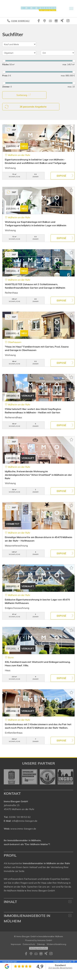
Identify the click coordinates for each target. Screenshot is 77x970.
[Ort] (58, 52)
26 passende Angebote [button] (25, 106)
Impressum (16, 944)
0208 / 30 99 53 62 (19, 817)
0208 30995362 (20, 20)
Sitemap (41, 944)
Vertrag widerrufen (38, 948)
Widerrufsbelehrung (56, 944)
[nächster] (69, 777)
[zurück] (7, 777)
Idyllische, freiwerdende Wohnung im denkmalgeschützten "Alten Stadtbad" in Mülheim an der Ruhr (38, 475)
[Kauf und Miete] (19, 44)
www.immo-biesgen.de (23, 828)
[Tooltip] (73, 961)
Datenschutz (29, 944)
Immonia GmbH (44, 940)
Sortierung (22, 95)
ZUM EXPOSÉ (63, 176)
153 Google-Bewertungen (60, 968)
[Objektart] (19, 52)
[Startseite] (38, 8)
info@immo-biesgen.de (24, 821)
